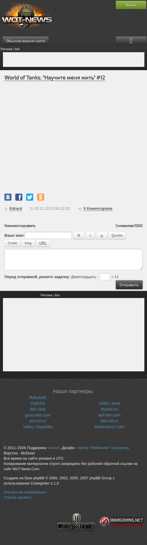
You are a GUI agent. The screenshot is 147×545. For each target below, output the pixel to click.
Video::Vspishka (37, 426)
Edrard (15, 208)
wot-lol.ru (37, 421)
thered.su (109, 409)
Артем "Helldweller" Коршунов (103, 448)
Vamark (53, 448)
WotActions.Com (109, 426)
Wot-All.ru (109, 421)
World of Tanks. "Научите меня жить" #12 (54, 77)
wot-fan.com (109, 415)
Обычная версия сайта (25, 40)
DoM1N (37, 403)
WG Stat (38, 409)
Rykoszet (37, 397)
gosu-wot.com (37, 415)
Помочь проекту (17, 497)
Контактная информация (25, 492)
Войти (131, 5)
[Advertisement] (73, 59)
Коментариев (97, 208)
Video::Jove (109, 403)
